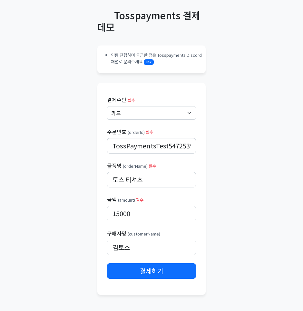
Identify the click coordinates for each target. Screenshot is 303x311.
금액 (125, 199)
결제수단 (121, 100)
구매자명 (133, 233)
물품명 (131, 165)
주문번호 (130, 131)
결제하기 (151, 271)
